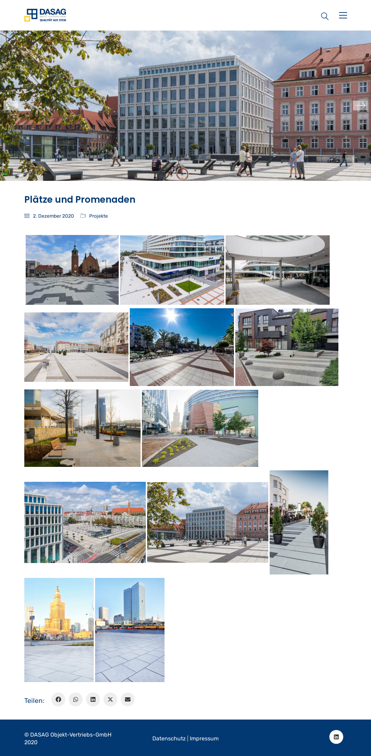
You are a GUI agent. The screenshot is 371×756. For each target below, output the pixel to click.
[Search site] (325, 15)
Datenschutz (169, 738)
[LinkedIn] (93, 699)
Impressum (204, 738)
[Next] (360, 105)
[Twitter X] (110, 699)
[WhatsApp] (76, 699)
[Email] (128, 699)
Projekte (98, 216)
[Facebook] (58, 699)
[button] (343, 15)
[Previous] (10, 105)
